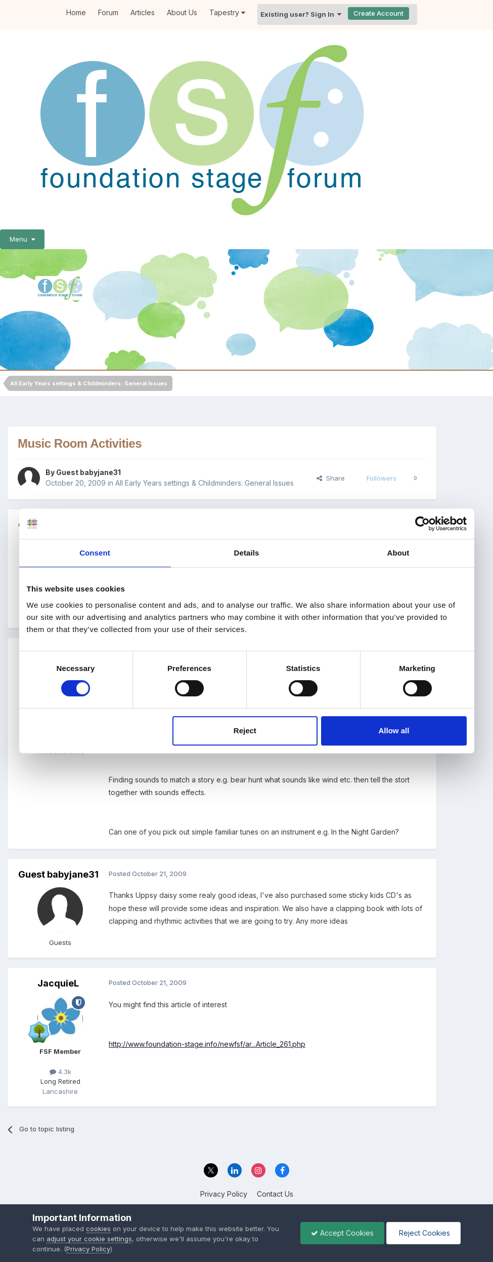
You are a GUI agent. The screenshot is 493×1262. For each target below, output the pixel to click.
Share (331, 478)
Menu (22, 239)
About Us (182, 12)
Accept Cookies (342, 1233)
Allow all (394, 730)
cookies (98, 1229)
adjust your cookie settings (89, 1239)
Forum (108, 12)
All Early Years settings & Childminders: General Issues (204, 483)
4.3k (60, 1072)
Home (76, 12)
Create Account (378, 13)
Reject (245, 730)
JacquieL (58, 983)
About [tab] (398, 552)
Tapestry (227, 12)
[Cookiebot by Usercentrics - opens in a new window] (422, 523)
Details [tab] (246, 552)
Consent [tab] (94, 552)
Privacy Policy (223, 1194)
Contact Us (275, 1194)
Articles (142, 12)
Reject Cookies (423, 1233)
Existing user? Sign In (300, 14)
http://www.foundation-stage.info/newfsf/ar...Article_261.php (207, 1044)
